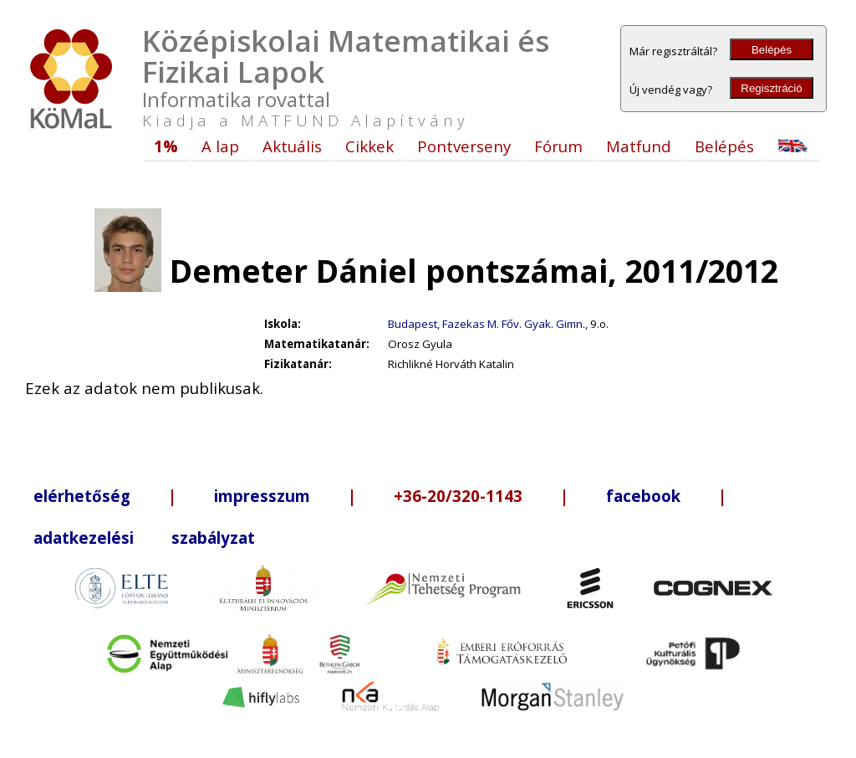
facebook (643, 495)
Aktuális (292, 146)
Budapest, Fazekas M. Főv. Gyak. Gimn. (486, 323)
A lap (220, 146)
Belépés (772, 50)
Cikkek (369, 146)
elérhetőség (81, 495)
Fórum (558, 146)
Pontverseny (464, 146)
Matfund (638, 146)
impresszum (262, 495)
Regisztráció (771, 88)
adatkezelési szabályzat (144, 537)
